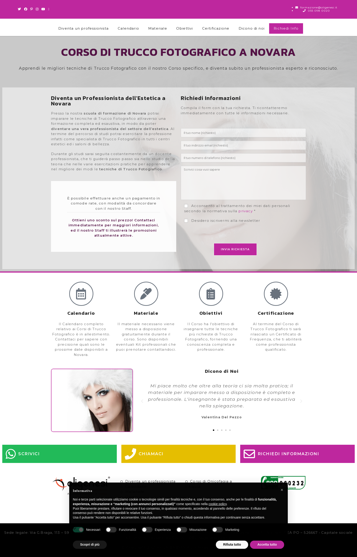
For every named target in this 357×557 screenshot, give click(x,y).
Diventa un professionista (83, 28)
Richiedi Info (286, 28)
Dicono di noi (252, 28)
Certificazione (216, 28)
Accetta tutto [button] (267, 544)
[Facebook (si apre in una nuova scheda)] (26, 9)
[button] (142, 401)
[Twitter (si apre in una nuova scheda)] (20, 9)
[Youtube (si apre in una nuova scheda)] (43, 9)
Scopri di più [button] (89, 544)
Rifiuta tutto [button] (232, 544)
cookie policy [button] (218, 504)
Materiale (157, 28)
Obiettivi (184, 28)
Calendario (128, 28)
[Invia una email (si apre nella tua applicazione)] (49, 9)
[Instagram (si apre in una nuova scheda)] (37, 9)
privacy (245, 211)
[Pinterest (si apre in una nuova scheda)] (31, 9)
